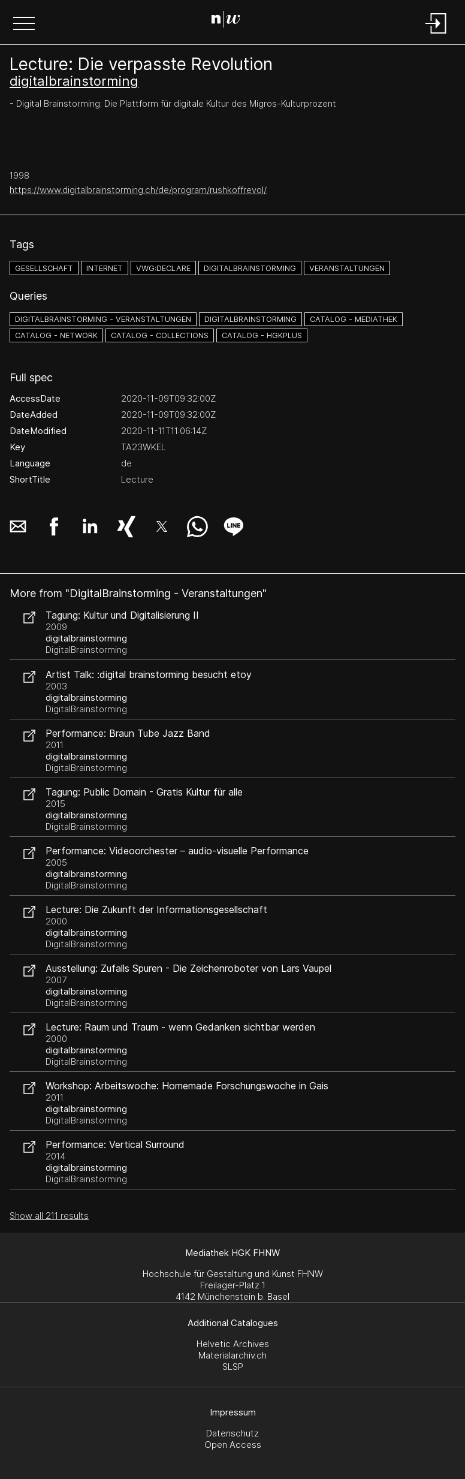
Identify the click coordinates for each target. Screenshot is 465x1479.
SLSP (232, 1366)
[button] (24, 24)
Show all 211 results (49, 1215)
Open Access (232, 1444)
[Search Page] (230, 21)
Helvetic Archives (233, 1344)
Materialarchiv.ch (232, 1355)
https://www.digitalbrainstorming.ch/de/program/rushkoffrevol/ (138, 189)
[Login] (436, 34)
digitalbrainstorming (74, 81)
